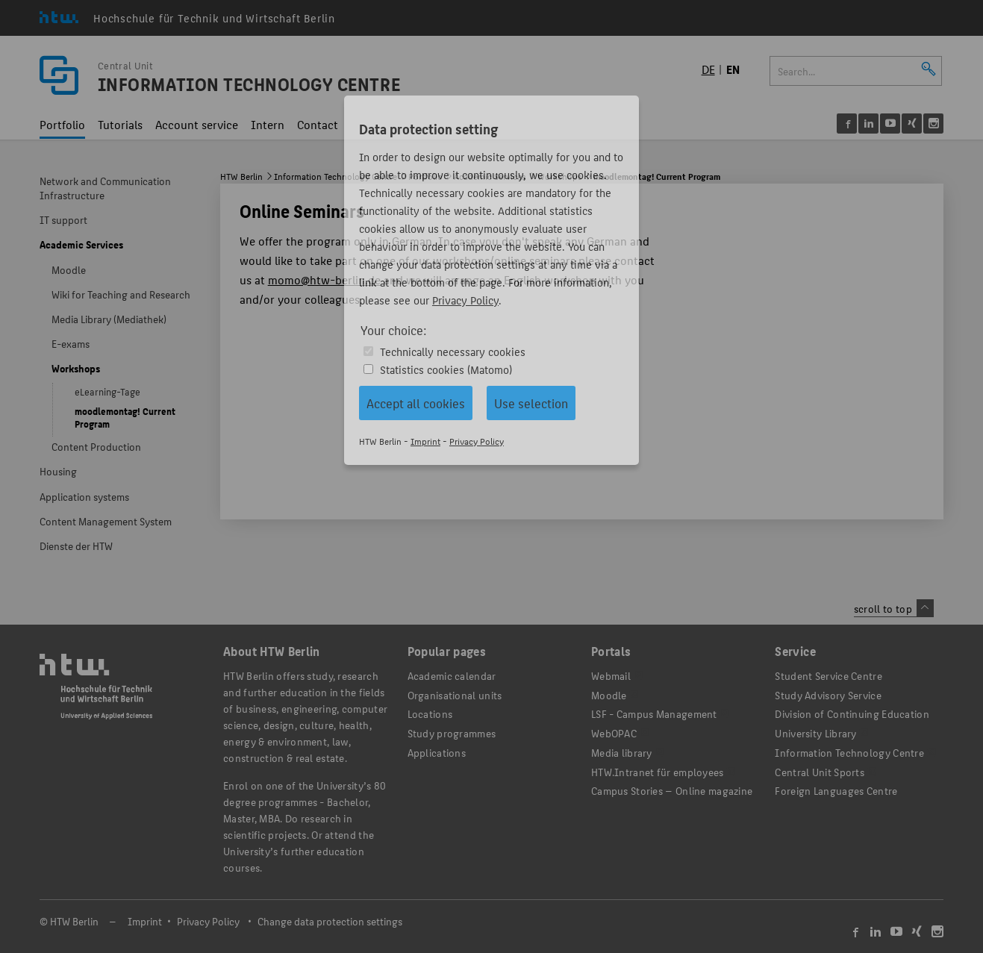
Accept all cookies (415, 403)
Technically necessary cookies (452, 351)
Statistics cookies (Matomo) (446, 369)
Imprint (425, 441)
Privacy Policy (465, 299)
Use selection (531, 403)
